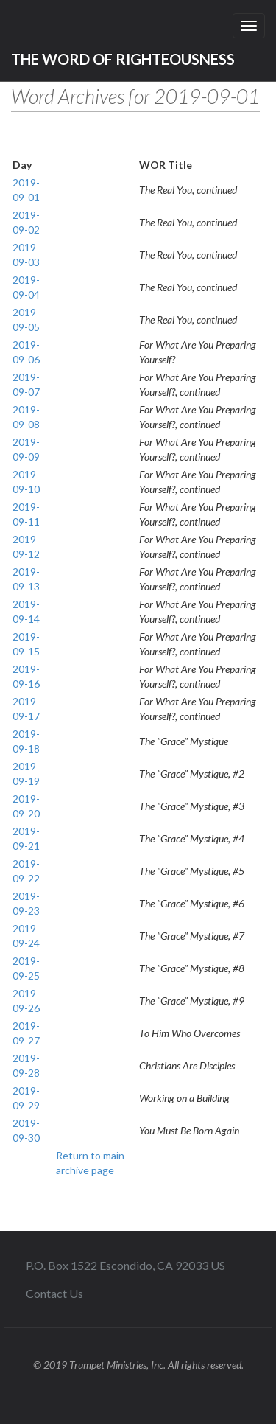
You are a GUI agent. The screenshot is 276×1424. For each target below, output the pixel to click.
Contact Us (54, 1293)
